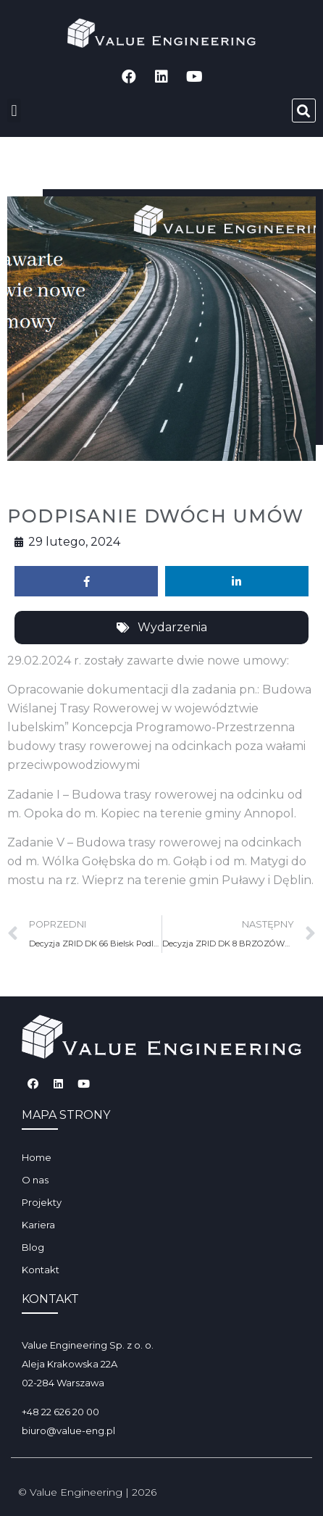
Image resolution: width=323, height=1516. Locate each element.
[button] (14, 110)
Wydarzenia (172, 627)
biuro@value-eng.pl (68, 1430)
